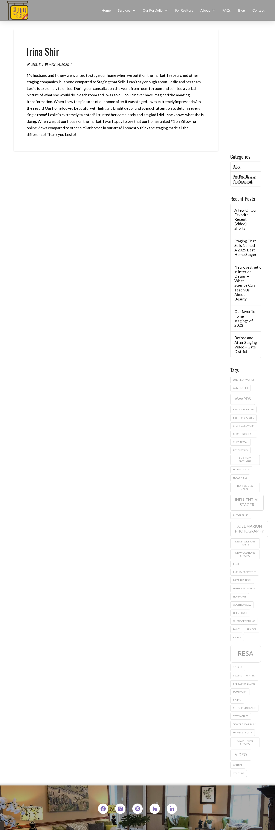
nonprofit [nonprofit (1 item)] (239, 596)
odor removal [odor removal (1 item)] (242, 604)
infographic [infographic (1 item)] (240, 515)
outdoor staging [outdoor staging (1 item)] (244, 621)
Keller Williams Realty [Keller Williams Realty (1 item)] (245, 543)
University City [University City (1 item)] (242, 732)
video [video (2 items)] (241, 754)
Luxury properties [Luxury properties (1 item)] (244, 572)
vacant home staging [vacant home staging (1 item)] (245, 742)
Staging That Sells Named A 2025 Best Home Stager (245, 248)
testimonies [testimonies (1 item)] (240, 716)
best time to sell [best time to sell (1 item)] (243, 417)
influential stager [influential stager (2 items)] (247, 502)
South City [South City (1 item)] (240, 691)
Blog (236, 166)
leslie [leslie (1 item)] (236, 563)
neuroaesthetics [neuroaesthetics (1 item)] (244, 588)
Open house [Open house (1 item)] (240, 612)
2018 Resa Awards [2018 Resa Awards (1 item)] (243, 379)
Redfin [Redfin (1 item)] (237, 637)
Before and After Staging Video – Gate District (245, 345)
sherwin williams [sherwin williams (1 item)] (244, 683)
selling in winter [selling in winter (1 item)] (244, 675)
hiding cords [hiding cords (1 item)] (241, 469)
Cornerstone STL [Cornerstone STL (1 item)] (243, 434)
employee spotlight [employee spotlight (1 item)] (245, 460)
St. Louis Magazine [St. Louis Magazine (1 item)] (244, 708)
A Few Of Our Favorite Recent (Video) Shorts (245, 219)
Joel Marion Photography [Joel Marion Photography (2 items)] (249, 528)
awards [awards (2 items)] (243, 399)
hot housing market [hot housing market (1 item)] (245, 487)
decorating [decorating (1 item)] (240, 450)
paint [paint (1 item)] (236, 629)
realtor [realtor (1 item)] (252, 629)
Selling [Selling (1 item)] (237, 667)
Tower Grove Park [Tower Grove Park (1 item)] (244, 724)
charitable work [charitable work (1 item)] (243, 425)
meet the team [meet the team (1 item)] (242, 580)
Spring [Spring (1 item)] (237, 699)
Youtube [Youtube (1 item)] (238, 773)
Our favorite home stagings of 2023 (244, 318)
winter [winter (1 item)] (237, 765)
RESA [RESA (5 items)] (245, 653)
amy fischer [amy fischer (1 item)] (240, 388)
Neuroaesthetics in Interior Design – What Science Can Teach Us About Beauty (245, 283)
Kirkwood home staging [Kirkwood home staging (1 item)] (245, 554)
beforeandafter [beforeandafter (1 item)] (243, 409)
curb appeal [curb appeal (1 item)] (240, 442)
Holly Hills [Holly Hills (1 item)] (240, 477)
